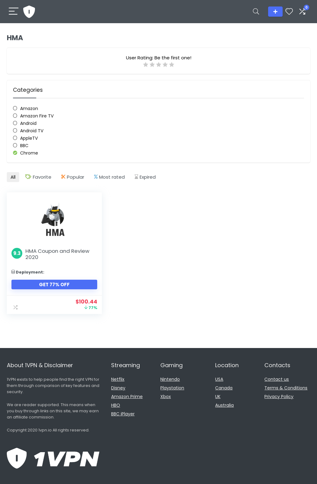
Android (28, 123)
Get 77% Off (54, 284)
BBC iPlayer (123, 414)
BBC (24, 145)
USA (219, 379)
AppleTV (29, 138)
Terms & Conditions (285, 388)
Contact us (276, 379)
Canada (223, 388)
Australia (224, 405)
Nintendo (170, 379)
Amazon (29, 108)
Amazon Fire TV (37, 116)
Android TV (31, 131)
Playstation (172, 388)
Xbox (165, 396)
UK (217, 396)
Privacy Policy (278, 396)
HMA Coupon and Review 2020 (57, 254)
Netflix (117, 379)
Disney (118, 388)
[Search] (256, 11)
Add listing (275, 11)
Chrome (29, 153)
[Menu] (13, 11)
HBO (115, 405)
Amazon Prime (127, 396)
